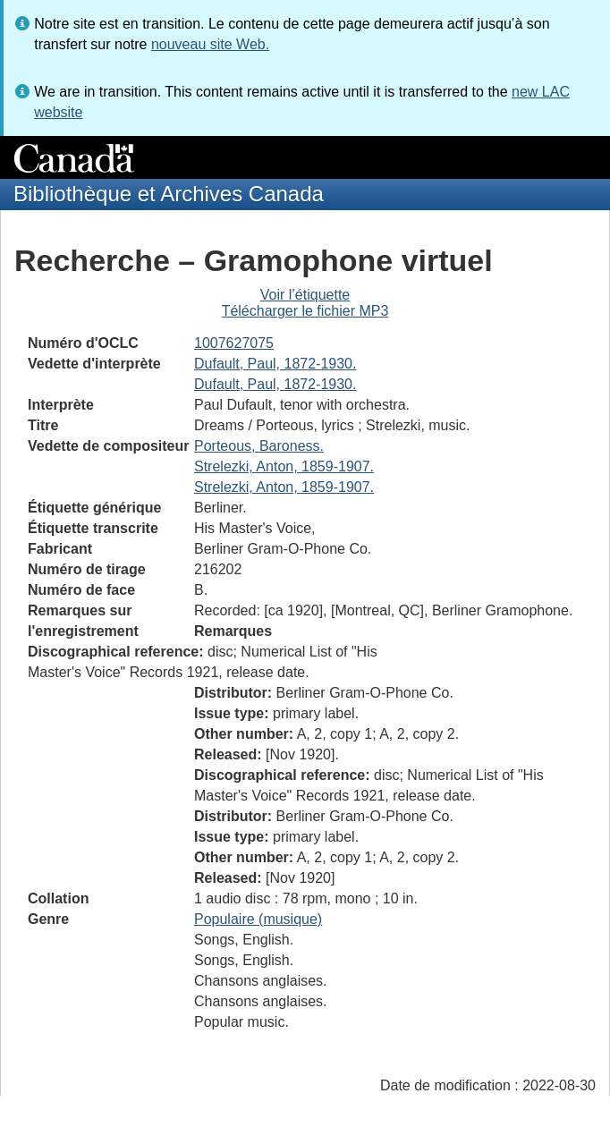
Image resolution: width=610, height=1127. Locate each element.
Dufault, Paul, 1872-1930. (275, 363)
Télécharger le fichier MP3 (305, 310)
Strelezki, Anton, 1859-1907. (284, 466)
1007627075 (234, 343)
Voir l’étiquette (305, 294)
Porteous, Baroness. (259, 445)
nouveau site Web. (210, 44)
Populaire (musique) (258, 919)
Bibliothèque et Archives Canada (168, 194)
